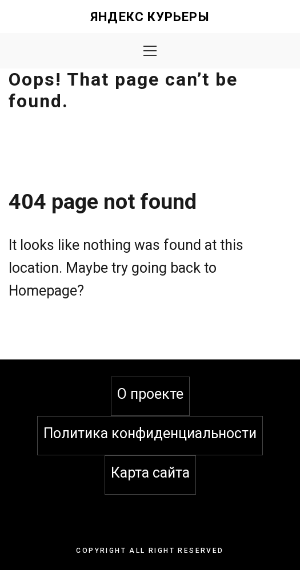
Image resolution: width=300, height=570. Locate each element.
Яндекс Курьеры (149, 17)
